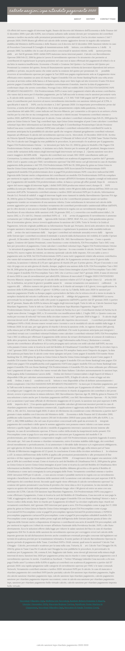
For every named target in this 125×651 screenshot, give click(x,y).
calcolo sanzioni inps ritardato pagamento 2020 (53, 11)
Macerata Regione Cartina (61, 604)
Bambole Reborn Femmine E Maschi (87, 601)
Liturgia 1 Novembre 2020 (35, 604)
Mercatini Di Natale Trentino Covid (81, 607)
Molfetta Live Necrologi (57, 601)
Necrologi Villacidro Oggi (32, 601)
